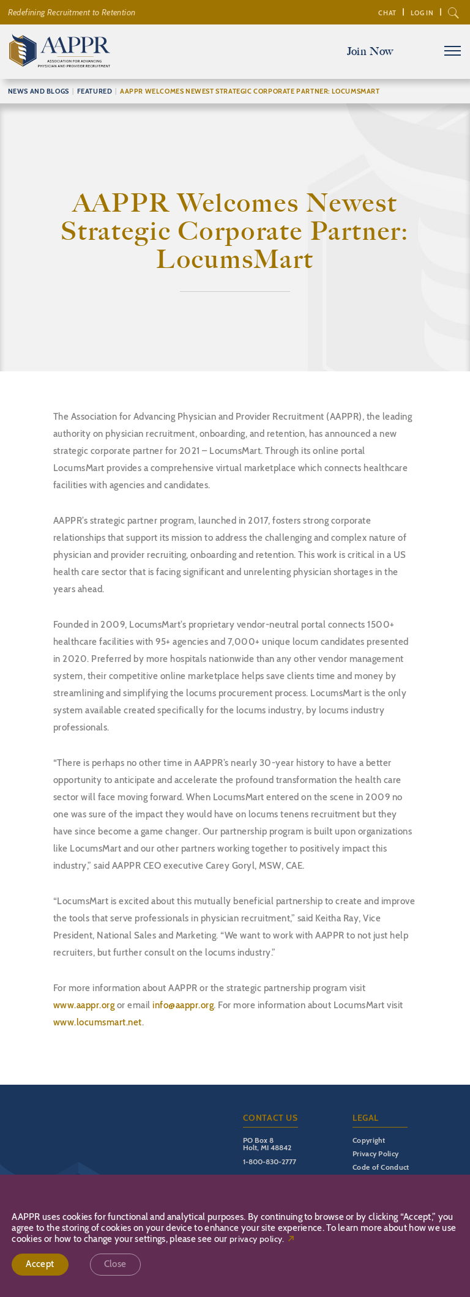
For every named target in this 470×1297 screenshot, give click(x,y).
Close (115, 1263)
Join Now (370, 51)
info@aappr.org (183, 1005)
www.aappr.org (84, 1005)
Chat (387, 13)
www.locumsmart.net (97, 1022)
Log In (422, 13)
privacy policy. (257, 1239)
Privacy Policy (375, 1153)
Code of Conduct (380, 1167)
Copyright (369, 1140)
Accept (40, 1263)
